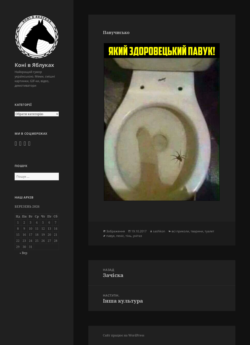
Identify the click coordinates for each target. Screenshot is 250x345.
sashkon (159, 231)
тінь (128, 236)
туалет (209, 231)
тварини (197, 231)
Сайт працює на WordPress (123, 335)
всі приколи (180, 231)
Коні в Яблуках (34, 64)
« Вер (23, 253)
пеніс (120, 236)
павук (110, 236)
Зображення (115, 231)
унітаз (137, 236)
